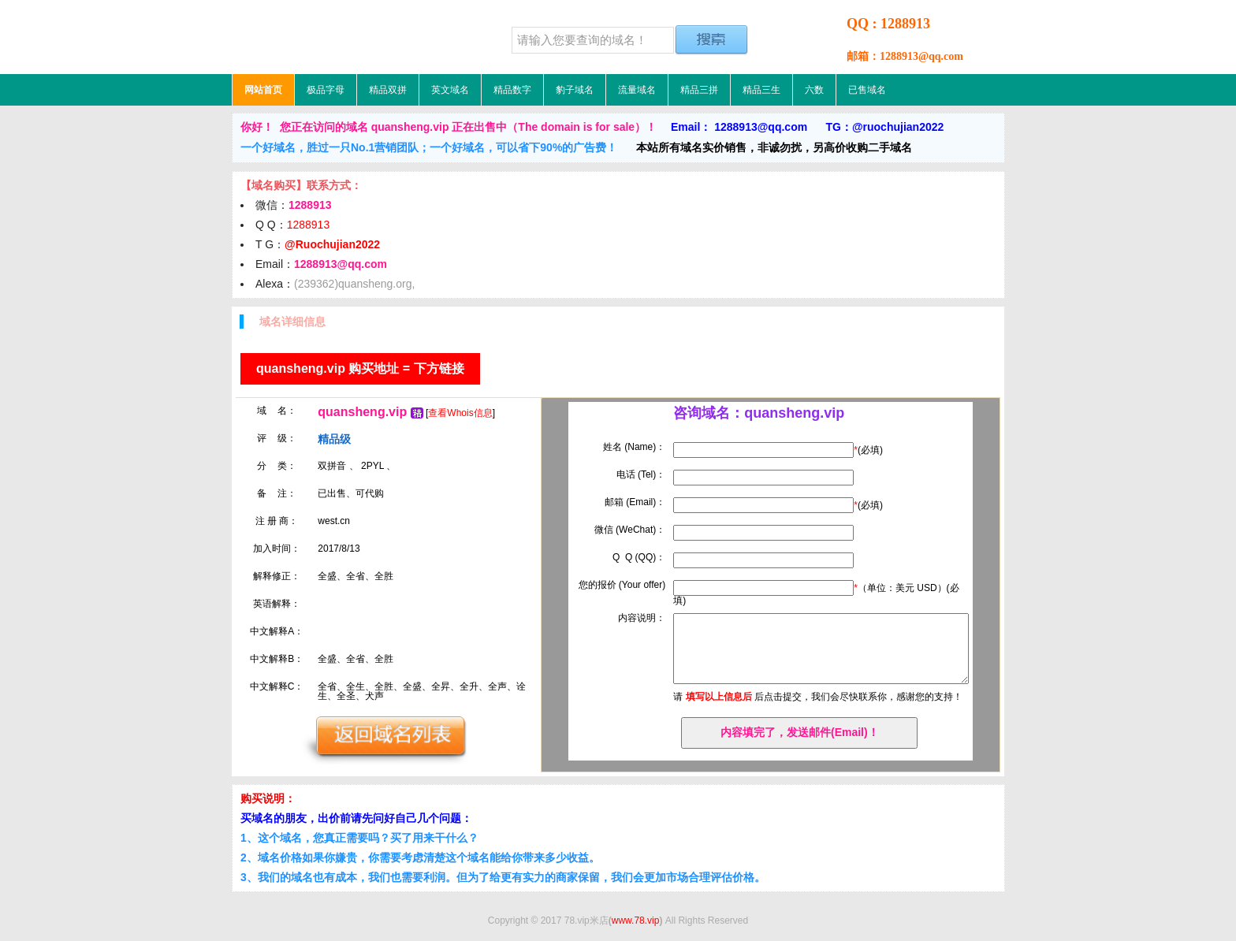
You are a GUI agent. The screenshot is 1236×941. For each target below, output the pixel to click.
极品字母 (325, 89)
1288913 (308, 224)
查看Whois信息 (460, 412)
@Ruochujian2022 (332, 244)
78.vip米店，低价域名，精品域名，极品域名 (330, 37)
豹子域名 (575, 89)
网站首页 (263, 89)
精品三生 (761, 89)
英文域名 (450, 89)
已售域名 (867, 89)
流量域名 (637, 89)
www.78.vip (636, 920)
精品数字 (512, 89)
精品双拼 (388, 89)
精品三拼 (699, 89)
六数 (814, 89)
